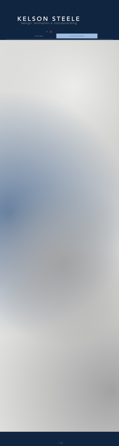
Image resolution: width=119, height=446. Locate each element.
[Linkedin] (47, 32)
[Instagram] (51, 32)
